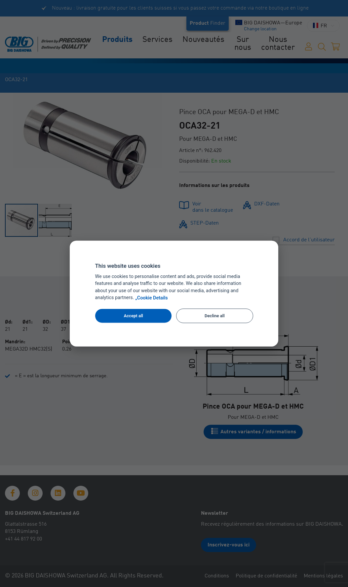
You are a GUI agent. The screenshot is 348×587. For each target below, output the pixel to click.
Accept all (133, 315)
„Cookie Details (151, 298)
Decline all (215, 315)
